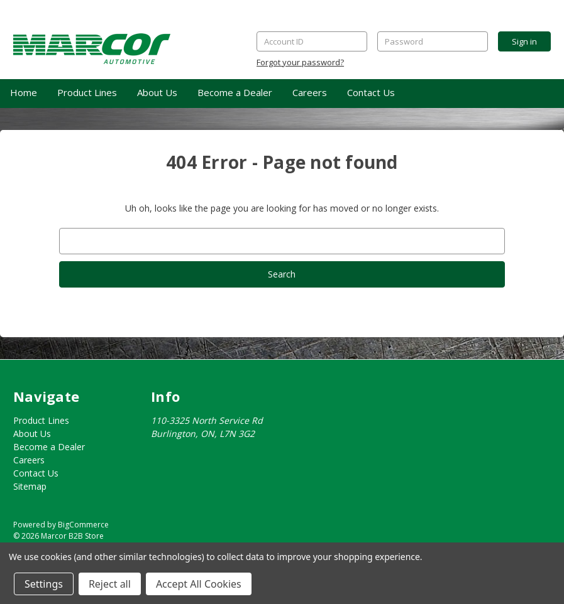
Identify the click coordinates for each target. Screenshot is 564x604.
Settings (44, 584)
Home (23, 92)
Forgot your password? (300, 62)
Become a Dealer (234, 92)
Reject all (110, 584)
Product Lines (87, 92)
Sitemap (30, 486)
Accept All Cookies (198, 584)
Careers (309, 92)
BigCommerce (83, 524)
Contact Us (371, 92)
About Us (157, 92)
